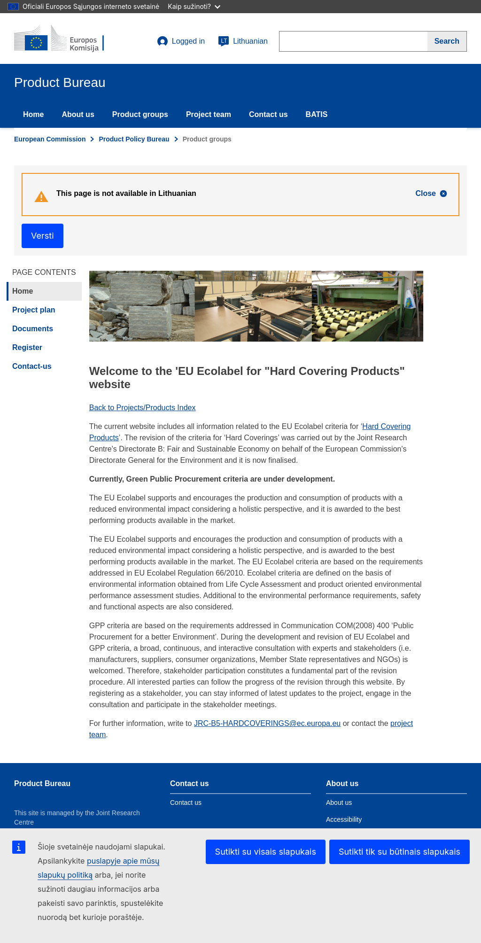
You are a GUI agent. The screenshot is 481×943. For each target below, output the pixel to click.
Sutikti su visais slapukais (265, 852)
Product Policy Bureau (134, 139)
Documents (32, 329)
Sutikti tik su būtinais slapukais (399, 852)
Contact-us (32, 366)
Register (27, 347)
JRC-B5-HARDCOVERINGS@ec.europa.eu (267, 723)
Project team (208, 114)
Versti (42, 236)
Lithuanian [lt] (243, 41)
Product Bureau (42, 783)
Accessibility (344, 819)
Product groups (140, 114)
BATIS (317, 114)
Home (33, 114)
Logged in (181, 41)
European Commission (49, 139)
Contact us (268, 114)
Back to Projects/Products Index (142, 408)
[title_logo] (71, 38)
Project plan (33, 310)
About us (78, 114)
